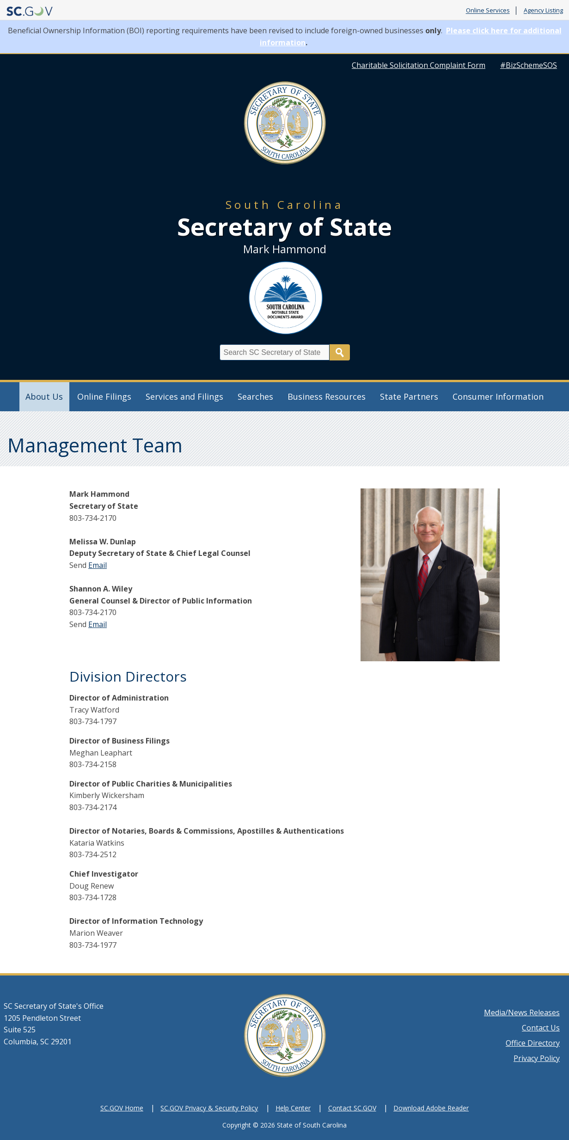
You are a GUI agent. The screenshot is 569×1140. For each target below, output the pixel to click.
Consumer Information (498, 396)
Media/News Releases (522, 1012)
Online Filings (104, 396)
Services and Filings (184, 396)
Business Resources (327, 396)
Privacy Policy (537, 1058)
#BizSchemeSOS (528, 65)
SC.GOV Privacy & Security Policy (209, 1107)
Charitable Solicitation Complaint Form (418, 65)
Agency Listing (543, 10)
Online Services (488, 10)
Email (97, 565)
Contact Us (541, 1028)
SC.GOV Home (121, 1107)
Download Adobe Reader (431, 1107)
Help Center (293, 1107)
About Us (44, 396)
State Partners (409, 396)
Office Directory (533, 1043)
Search (340, 352)
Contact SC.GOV (352, 1107)
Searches (255, 396)
